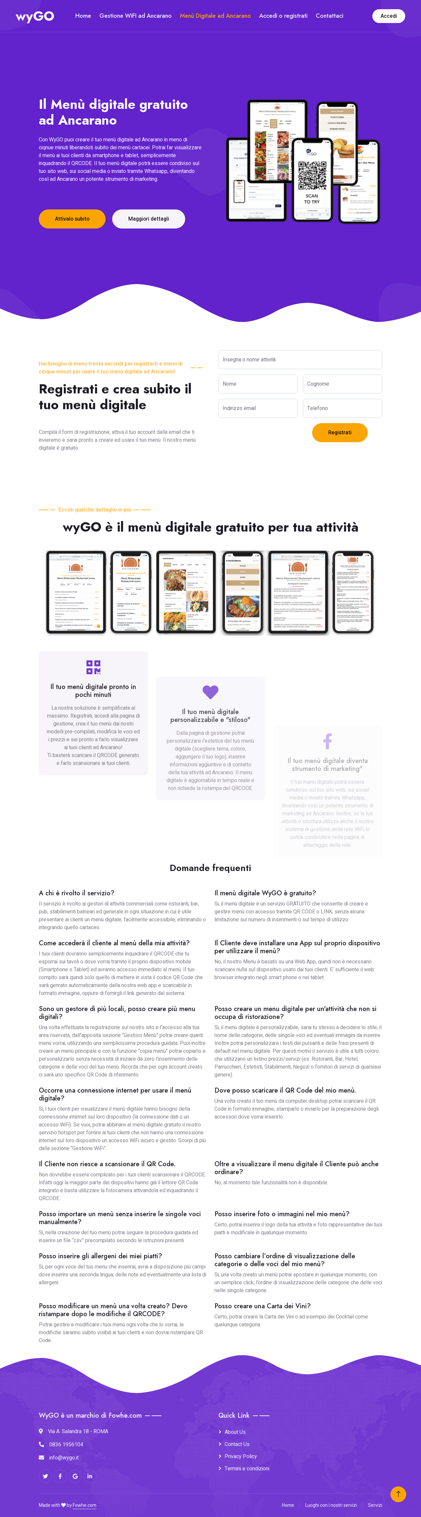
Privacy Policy (241, 1456)
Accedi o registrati (283, 16)
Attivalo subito (72, 219)
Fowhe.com (84, 1505)
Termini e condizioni (247, 1469)
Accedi (389, 16)
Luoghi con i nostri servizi (331, 1505)
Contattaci (329, 16)
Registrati (340, 433)
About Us (235, 1432)
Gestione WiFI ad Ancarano (135, 16)
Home (83, 16)
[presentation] (268, 436)
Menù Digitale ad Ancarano (215, 16)
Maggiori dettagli (148, 219)
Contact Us (237, 1444)
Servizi (375, 1505)
